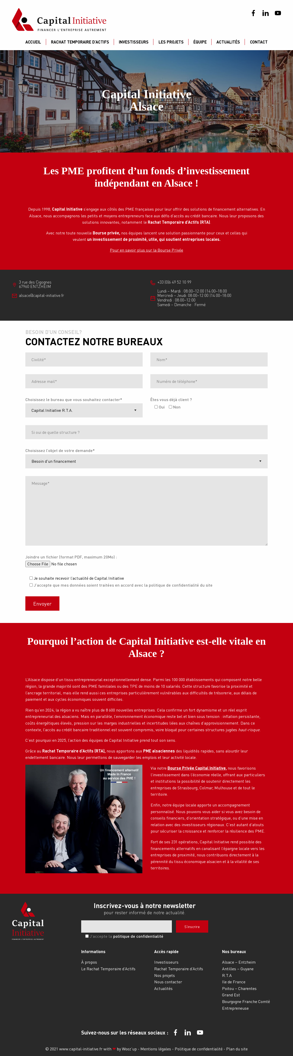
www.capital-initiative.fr (80, 1048)
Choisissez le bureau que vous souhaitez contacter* (73, 399)
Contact (259, 42)
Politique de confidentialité (199, 1048)
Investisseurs (134, 42)
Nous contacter (168, 981)
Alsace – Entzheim (239, 962)
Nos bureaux (234, 951)
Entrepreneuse (235, 1008)
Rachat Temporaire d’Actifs (80, 42)
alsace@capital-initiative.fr (41, 295)
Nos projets (164, 975)
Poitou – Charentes (239, 988)
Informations (93, 951)
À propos (89, 962)
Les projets (171, 42)
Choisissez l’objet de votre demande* (60, 450)
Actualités (228, 42)
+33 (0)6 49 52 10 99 (174, 282)
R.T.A (227, 975)
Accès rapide (166, 951)
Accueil (33, 42)
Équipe (200, 42)
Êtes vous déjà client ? (171, 399)
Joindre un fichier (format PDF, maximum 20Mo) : (71, 556)
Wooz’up (129, 1048)
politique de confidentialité (138, 936)
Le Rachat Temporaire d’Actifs (108, 968)
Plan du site (237, 1048)
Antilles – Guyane (238, 968)
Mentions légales (156, 1048)
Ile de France (233, 981)
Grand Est (231, 994)
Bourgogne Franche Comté (246, 1001)
